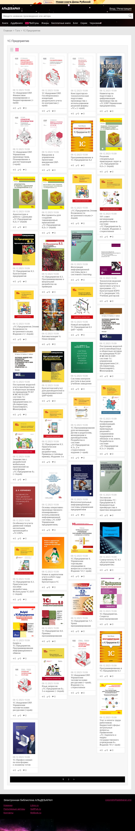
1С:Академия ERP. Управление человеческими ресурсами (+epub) (22, 706)
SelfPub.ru (35, 809)
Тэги (17, 30)
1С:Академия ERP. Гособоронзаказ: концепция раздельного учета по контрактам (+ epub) (52, 99)
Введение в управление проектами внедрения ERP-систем (50, 160)
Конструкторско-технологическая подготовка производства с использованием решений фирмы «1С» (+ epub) (80, 100)
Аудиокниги (17, 23)
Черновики (95, 23)
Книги (5, 23)
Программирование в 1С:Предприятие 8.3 (111, 669)
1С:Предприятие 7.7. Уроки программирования (81, 623)
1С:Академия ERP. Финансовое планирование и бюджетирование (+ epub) (23, 98)
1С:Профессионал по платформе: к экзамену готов (22, 762)
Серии (84, 23)
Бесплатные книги (60, 23)
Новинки (8, 805)
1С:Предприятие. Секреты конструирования (109, 616)
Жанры (45, 23)
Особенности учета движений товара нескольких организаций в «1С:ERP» (23, 528)
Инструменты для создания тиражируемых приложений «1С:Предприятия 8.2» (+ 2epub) (51, 221)
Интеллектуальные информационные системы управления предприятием (82, 506)
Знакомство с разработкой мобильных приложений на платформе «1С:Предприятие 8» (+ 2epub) (23, 466)
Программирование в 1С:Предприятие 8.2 (82, 158)
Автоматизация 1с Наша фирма (51, 337)
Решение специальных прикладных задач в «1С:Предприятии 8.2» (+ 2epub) (110, 161)
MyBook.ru (35, 812)
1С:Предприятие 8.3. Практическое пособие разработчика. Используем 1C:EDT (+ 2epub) (23, 588)
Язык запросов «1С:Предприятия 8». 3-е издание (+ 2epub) (53, 688)
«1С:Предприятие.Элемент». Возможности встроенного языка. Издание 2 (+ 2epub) (24, 330)
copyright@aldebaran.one (118, 800)
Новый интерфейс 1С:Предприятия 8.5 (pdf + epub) (81, 327)
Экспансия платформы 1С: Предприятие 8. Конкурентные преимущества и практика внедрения (110, 503)
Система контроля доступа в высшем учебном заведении (81, 381)
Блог (75, 23)
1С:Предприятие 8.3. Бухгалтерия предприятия (23, 273)
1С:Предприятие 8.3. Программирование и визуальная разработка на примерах (53, 282)
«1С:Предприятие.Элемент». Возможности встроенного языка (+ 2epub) (82, 214)
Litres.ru (34, 805)
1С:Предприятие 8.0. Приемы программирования (52, 633)
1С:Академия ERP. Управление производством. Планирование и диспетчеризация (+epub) (22, 158)
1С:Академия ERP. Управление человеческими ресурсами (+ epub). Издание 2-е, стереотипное (81, 681)
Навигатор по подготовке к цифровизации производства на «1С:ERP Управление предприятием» (111, 99)
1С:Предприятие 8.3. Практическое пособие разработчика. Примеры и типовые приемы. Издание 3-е (53, 450)
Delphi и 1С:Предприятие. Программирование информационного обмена (23, 648)
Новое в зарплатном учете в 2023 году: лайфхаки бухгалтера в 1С (52, 578)
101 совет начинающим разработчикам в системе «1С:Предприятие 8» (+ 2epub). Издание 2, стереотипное (110, 224)
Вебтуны (34, 23)
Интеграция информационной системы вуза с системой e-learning (81, 271)
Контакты (8, 812)
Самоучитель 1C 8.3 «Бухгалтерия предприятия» (110, 562)
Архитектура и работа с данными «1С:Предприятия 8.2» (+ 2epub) (22, 218)
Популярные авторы (14, 809)
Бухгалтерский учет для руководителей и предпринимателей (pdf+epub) (53, 392)
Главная (8, 30)
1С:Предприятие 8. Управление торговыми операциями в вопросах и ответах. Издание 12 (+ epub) (81, 565)
